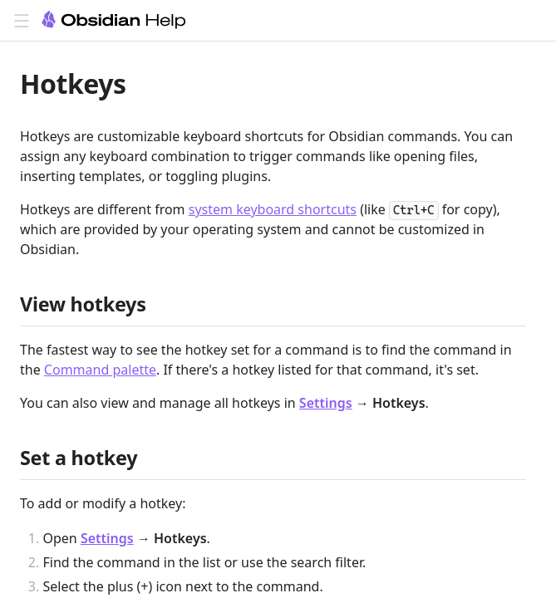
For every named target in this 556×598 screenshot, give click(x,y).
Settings (325, 403)
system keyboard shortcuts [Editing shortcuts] (273, 209)
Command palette (100, 369)
